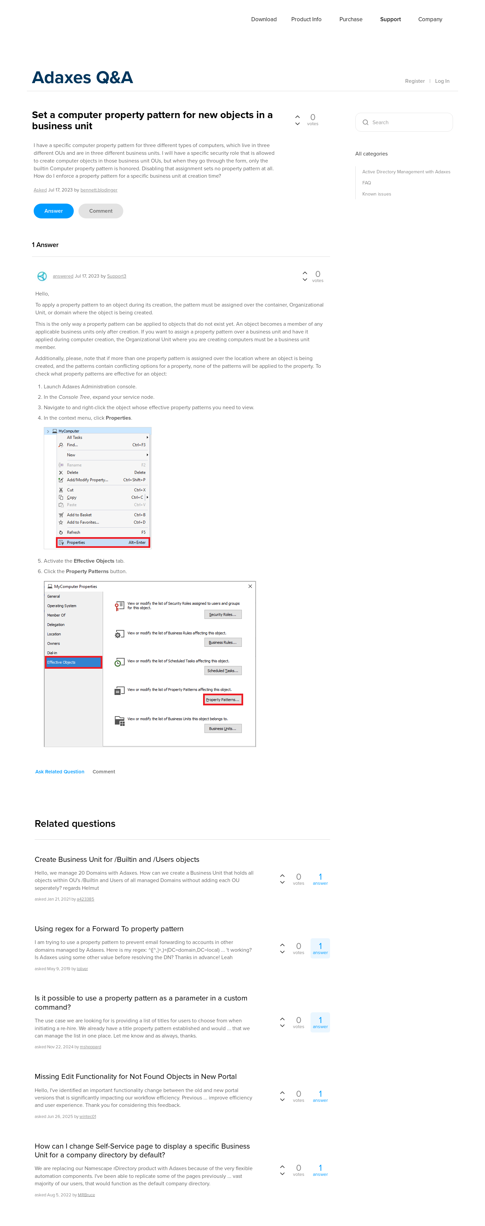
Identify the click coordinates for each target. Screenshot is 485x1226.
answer (53, 211)
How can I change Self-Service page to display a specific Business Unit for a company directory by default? (142, 1151)
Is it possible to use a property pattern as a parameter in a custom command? (141, 1003)
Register (415, 81)
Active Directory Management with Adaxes (406, 171)
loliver (82, 968)
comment (100, 211)
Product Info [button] (306, 19)
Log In (442, 81)
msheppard (90, 1047)
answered (63, 276)
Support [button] (390, 19)
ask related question (60, 771)
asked (40, 190)
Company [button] (430, 19)
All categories (371, 153)
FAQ (366, 182)
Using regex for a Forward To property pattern (109, 928)
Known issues (376, 194)
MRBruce (86, 1194)
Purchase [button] (351, 19)
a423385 (85, 899)
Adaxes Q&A (89, 79)
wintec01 (87, 1116)
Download (264, 19)
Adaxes (57, 20)
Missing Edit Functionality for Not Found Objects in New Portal (136, 1076)
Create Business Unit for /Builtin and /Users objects (117, 859)
